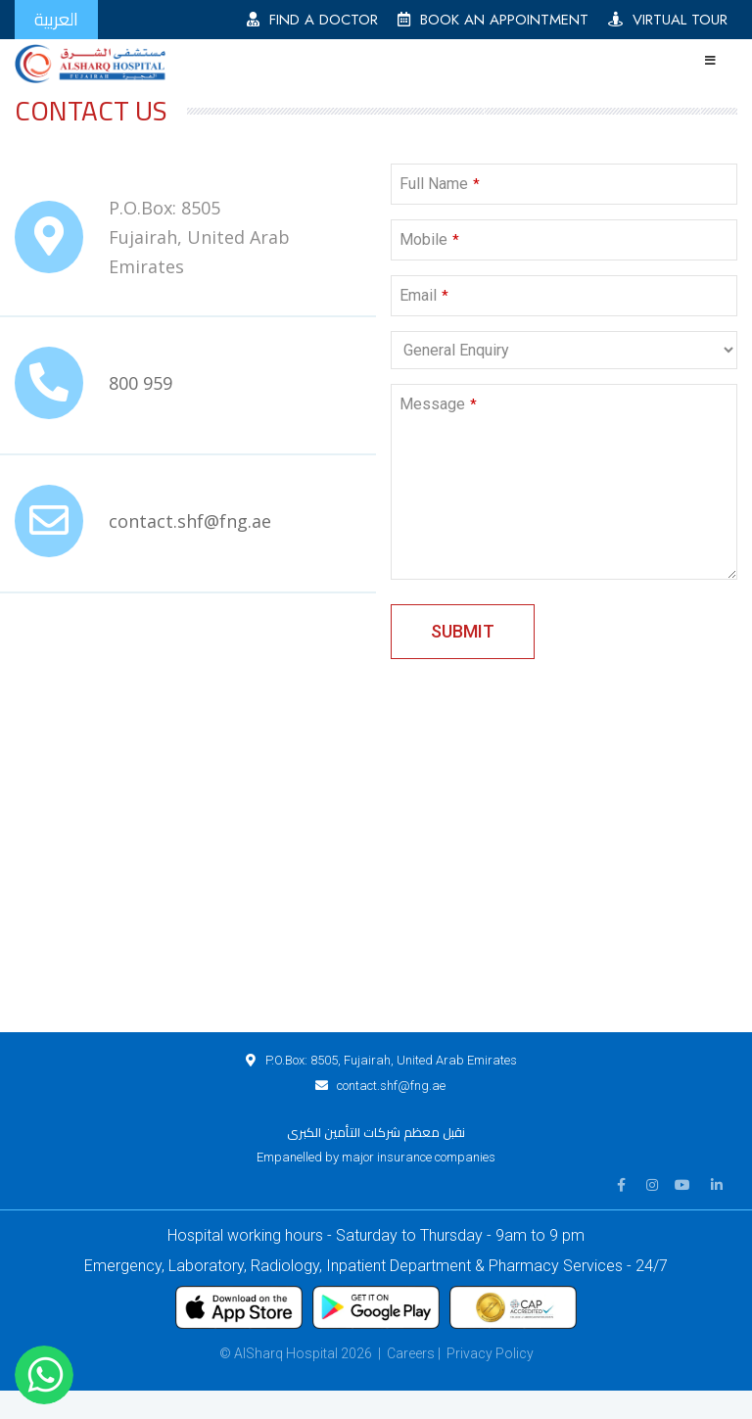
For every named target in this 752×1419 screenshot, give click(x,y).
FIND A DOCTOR (312, 19)
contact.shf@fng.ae (190, 521)
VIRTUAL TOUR (668, 19)
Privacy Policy (490, 1353)
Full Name (440, 183)
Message (438, 404)
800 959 (140, 383)
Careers (411, 1353)
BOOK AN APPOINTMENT (493, 19)
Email (424, 295)
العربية (56, 19)
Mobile (429, 239)
